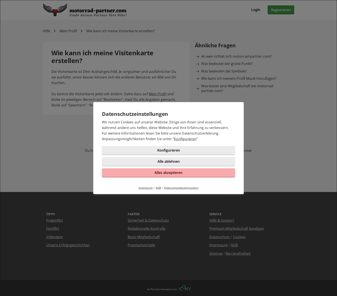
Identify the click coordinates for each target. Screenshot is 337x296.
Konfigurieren (185, 138)
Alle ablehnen (169, 161)
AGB (158, 188)
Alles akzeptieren (168, 172)
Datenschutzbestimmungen (181, 188)
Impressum (146, 188)
